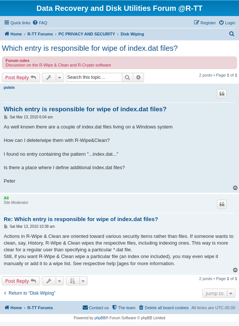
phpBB (100, 318)
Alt (6, 198)
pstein (9, 88)
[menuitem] (39, 22)
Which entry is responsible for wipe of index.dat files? (90, 48)
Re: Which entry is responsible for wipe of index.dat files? (81, 219)
